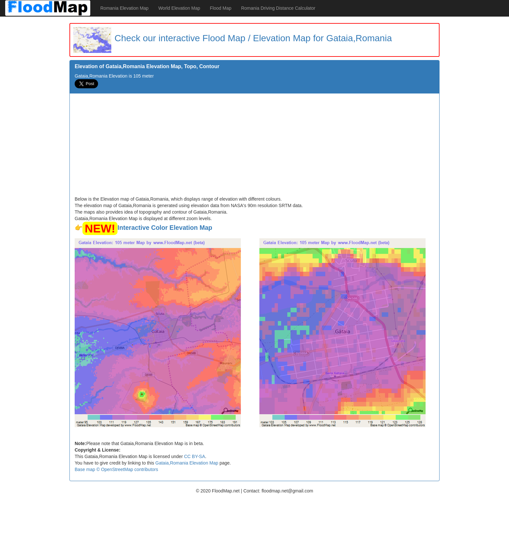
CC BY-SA (194, 456)
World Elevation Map (179, 8)
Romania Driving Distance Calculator (278, 8)
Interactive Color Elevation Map (165, 227)
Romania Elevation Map (124, 8)
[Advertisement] (254, 147)
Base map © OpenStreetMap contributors (116, 469)
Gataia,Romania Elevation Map (186, 463)
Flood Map (220, 8)
